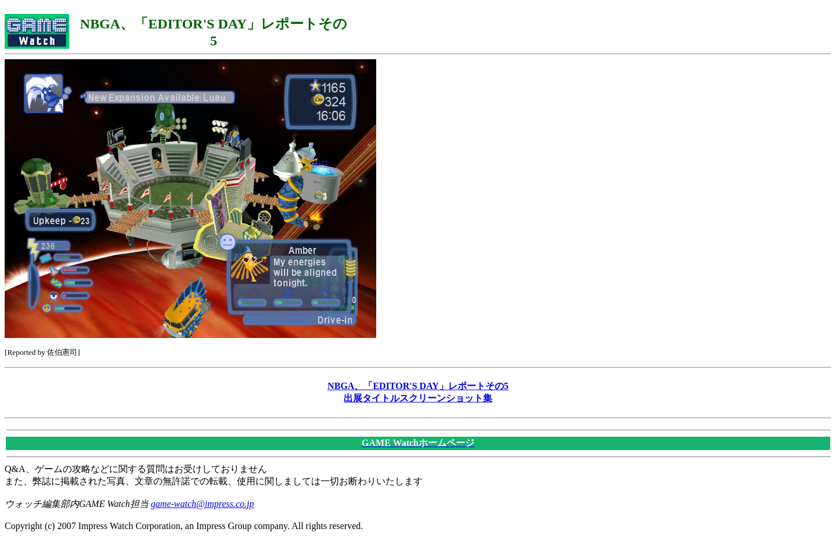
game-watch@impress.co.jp (202, 504)
